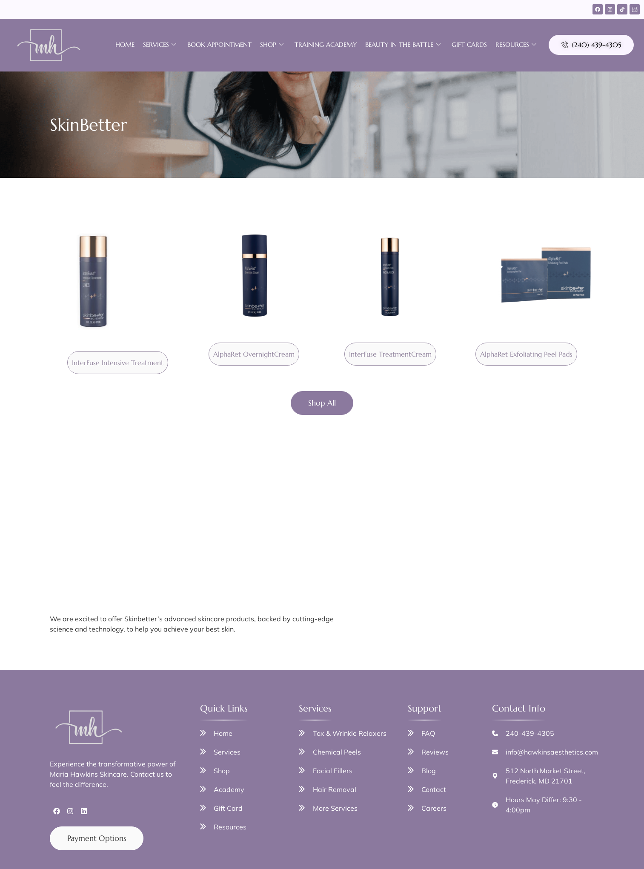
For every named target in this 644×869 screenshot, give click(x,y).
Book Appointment (219, 44)
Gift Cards (469, 44)
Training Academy (326, 44)
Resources (515, 44)
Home (125, 44)
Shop (271, 44)
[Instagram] (610, 9)
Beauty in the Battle (403, 44)
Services (159, 44)
